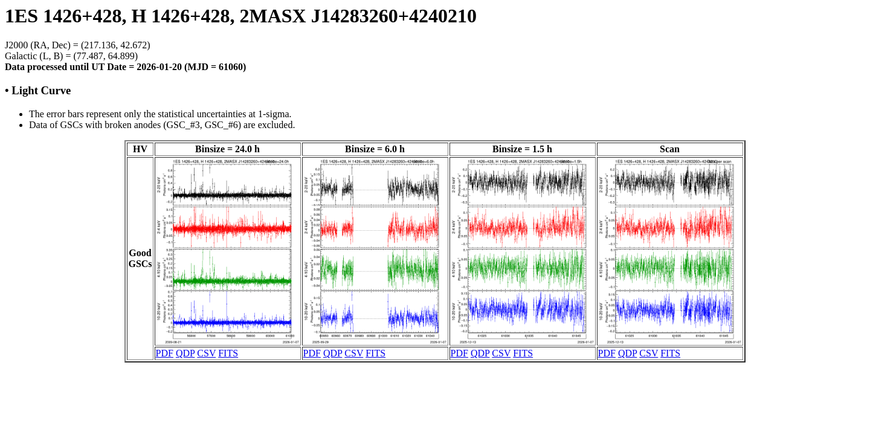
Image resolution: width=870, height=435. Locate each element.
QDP (185, 353)
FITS (228, 353)
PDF (164, 353)
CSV (206, 353)
